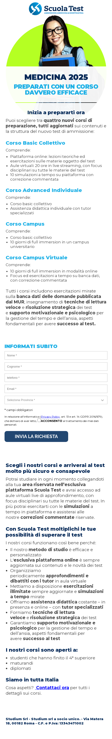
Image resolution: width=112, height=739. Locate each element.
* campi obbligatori (19, 410)
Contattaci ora (52, 687)
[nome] (56, 355)
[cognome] (56, 366)
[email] (56, 389)
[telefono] (56, 377)
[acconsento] (39, 420)
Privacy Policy (50, 416)
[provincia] (56, 400)
